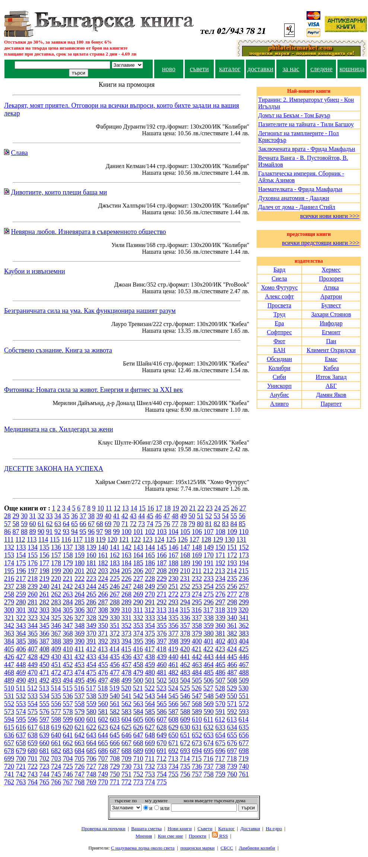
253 (197, 586)
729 (115, 766)
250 (162, 586)
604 (126, 719)
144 (150, 547)
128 (206, 539)
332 (138, 618)
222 (79, 578)
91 (49, 531)
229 (162, 578)
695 (209, 751)
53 (217, 516)
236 (244, 578)
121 (124, 539)
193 (232, 563)
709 (126, 758)
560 (103, 704)
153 (9, 555)
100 (126, 531)
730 (126, 766)
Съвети (204, 828)
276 (220, 594)
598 (56, 719)
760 (232, 774)
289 (126, 602)
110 (243, 531)
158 (68, 555)
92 (57, 531)
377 (173, 633)
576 (44, 711)
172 (232, 555)
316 (196, 610)
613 (232, 719)
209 (173, 571)
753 (150, 774)
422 (208, 649)
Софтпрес (279, 332)
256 (232, 586)
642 (79, 735)
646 (126, 735)
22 (200, 508)
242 (68, 586)
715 (196, 758)
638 (33, 735)
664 (91, 743)
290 (138, 602)
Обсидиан (279, 359)
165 (150, 555)
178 (56, 563)
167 (173, 555)
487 (232, 672)
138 (79, 547)
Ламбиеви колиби (257, 848)
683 (68, 751)
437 (138, 657)
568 (197, 704)
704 (68, 758)
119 (100, 539)
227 (138, 578)
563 (138, 704)
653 (209, 735)
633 (220, 727)
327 (79, 618)
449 (33, 664)
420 (185, 649)
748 (91, 774)
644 (103, 735)
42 (124, 516)
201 (79, 571)
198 (44, 571)
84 (234, 524)
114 (43, 539)
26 (234, 508)
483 (185, 672)
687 (115, 751)
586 (162, 711)
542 (138, 696)
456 (115, 664)
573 (9, 711)
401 (209, 641)
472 (56, 672)
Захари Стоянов (331, 314)
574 (21, 711)
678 (9, 751)
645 (115, 735)
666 (115, 743)
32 (41, 516)
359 (209, 625)
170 (209, 555)
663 (79, 743)
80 (200, 524)
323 (33, 618)
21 (192, 508)
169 (197, 555)
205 (126, 571)
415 (126, 649)
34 (57, 516)
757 (197, 774)
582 (115, 711)
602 (103, 719)
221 (68, 578)
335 (173, 618)
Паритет (331, 404)
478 (126, 672)
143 (138, 547)
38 (91, 516)
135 (44, 547)
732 (150, 766)
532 (21, 696)
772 (126, 782)
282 (44, 602)
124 (159, 539)
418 (161, 649)
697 (232, 751)
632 (209, 727)
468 (9, 672)
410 (68, 649)
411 (79, 649)
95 (83, 531)
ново (168, 69)
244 (91, 586)
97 (99, 531)
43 (133, 516)
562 (126, 704)
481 (162, 672)
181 (91, 563)
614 (243, 719)
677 (244, 743)
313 (161, 610)
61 (41, 524)
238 (21, 586)
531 (9, 696)
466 (232, 664)
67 (91, 524)
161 (103, 555)
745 (56, 774)
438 (150, 657)
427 (21, 657)
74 (150, 524)
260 (33, 594)
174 (9, 563)
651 (185, 735)
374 (138, 633)
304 (56, 610)
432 (79, 657)
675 (220, 743)
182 (103, 563)
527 (208, 688)
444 (220, 657)
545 (173, 696)
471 (44, 672)
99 (116, 531)
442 (197, 657)
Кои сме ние (170, 836)
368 (68, 633)
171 (220, 555)
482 (173, 672)
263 (68, 594)
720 (9, 766)
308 (103, 610)
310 (126, 610)
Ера (279, 323)
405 (9, 649)
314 (173, 610)
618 (44, 727)
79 (191, 524)
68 (99, 524)
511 (21, 688)
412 (91, 649)
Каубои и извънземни (34, 271)
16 (150, 508)
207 (150, 571)
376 (162, 633)
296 (209, 602)
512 (32, 688)
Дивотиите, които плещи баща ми (59, 192)
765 (44, 782)
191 (209, 563)
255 (220, 586)
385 (21, 641)
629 (173, 727)
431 (68, 657)
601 (91, 719)
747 (79, 774)
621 (79, 727)
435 (115, 657)
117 (77, 539)
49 (183, 516)
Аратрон (331, 296)
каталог (230, 69)
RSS (220, 836)
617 (33, 727)
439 (162, 657)
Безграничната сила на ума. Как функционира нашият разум (90, 310)
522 (150, 688)
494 (68, 680)
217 (21, 578)
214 (232, 571)
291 (150, 602)
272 (173, 594)
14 (133, 508)
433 (91, 657)
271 (162, 594)
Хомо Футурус (279, 287)
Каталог (226, 828)
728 (103, 766)
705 (79, 758)
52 (208, 516)
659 (33, 743)
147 (185, 547)
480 (150, 672)
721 (21, 766)
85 (242, 524)
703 (56, 758)
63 (57, 524)
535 (56, 696)
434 (103, 657)
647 (138, 735)
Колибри (280, 368)
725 (68, 766)
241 (56, 586)
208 (162, 571)
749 (103, 774)
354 (150, 625)
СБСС (227, 848)
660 (44, 743)
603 (115, 719)
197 (33, 571)
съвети (199, 69)
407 (33, 649)
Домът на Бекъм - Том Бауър (294, 115)
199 (56, 571)
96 (91, 531)
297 (220, 602)
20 (184, 508)
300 (9, 610)
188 (173, 563)
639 (44, 735)
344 (33, 625)
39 (99, 516)
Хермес (330, 269)
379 (197, 633)
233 (209, 578)
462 (185, 664)
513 (44, 688)
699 (9, 758)
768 (79, 782)
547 (197, 696)
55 (234, 516)
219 (44, 578)
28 (7, 516)
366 (44, 633)
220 (56, 578)
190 (197, 563)
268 (126, 594)
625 (126, 727)
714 (185, 758)
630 (185, 727)
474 (79, 672)
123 (147, 539)
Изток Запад (330, 377)
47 (167, 516)
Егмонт (331, 332)
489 (9, 680)
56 (242, 516)
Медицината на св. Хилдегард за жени (58, 429)
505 (197, 680)
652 (197, 735)
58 (16, 524)
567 (185, 704)
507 (220, 680)
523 (161, 688)
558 (79, 704)
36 (74, 516)
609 (185, 719)
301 (21, 610)
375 (150, 633)
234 (220, 578)
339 (220, 618)
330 (115, 618)
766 (56, 782)
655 (232, 735)
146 (173, 547)
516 (79, 688)
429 (44, 657)
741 (9, 774)
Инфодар (331, 323)
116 (66, 539)
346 (56, 625)
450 (44, 664)
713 (173, 758)
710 (138, 758)
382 (232, 633)
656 (244, 735)
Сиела (279, 278)
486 (220, 672)
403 (232, 641)
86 (7, 531)
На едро (274, 828)
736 (197, 766)
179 (68, 563)
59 (24, 524)
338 (209, 618)
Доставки (250, 828)
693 (185, 751)
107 (209, 531)
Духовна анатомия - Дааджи (293, 198)
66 (83, 524)
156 (44, 555)
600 (79, 719)
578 (68, 711)
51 (200, 516)
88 (24, 531)
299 (244, 602)
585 (150, 711)
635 (244, 727)
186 (150, 563)
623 (103, 727)
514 (56, 688)
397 (162, 641)
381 (220, 633)
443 (209, 657)
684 (79, 751)
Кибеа (331, 368)
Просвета (279, 305)
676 (232, 743)
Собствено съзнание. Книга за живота (58, 350)
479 (138, 672)
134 (33, 547)
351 (115, 625)
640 (56, 735)
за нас (290, 69)
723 (44, 766)
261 (44, 594)
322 (21, 618)
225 (115, 578)
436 (126, 657)
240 (44, 586)
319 (232, 610)
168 (185, 555)
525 (185, 688)
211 (197, 571)
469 (21, 672)
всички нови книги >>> (329, 216)
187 (162, 563)
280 (21, 602)
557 (68, 704)
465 (220, 664)
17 (159, 508)
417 (150, 649)
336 (185, 618)
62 (49, 524)
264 (79, 594)
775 (162, 782)
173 (244, 555)
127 (194, 539)
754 (162, 774)
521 (138, 688)
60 (32, 524)
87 (16, 531)
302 (33, 610)
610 (197, 719)
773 (138, 782)
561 (115, 704)
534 (44, 696)
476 (103, 672)
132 (9, 547)
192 (220, 563)
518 (103, 688)
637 (21, 735)
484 (197, 672)
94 (74, 531)
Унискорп (279, 386)
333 (150, 618)
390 (79, 641)
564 (150, 704)
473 (68, 672)
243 (79, 586)
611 (208, 719)
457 (126, 664)
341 (244, 618)
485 (209, 672)
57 (7, 524)
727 (91, 766)
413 (103, 649)
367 (56, 633)
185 (138, 563)
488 (244, 672)
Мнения (144, 836)
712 (161, 758)
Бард (279, 269)
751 (126, 774)
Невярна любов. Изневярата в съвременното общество (88, 231)
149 (209, 547)
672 (185, 743)
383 (244, 633)
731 (138, 766)
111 (9, 539)
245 (103, 586)
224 (103, 578)
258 (9, 594)
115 (55, 539)
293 (173, 602)
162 (115, 555)
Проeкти (197, 836)
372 (115, 633)
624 (115, 727)
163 (126, 555)
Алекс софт (279, 296)
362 (244, 625)
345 (44, 625)
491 (33, 680)
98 (108, 531)
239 (33, 586)
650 (173, 735)
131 (241, 539)
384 (9, 641)
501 (150, 680)
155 (33, 555)
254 (209, 586)
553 (21, 704)
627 (150, 727)
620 (68, 727)
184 (126, 563)
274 (197, 594)
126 (183, 539)
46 (158, 516)
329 (103, 618)
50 (191, 516)
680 (33, 751)
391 (91, 641)
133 (21, 547)
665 (103, 743)
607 (162, 719)
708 (115, 758)
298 (232, 602)
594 (9, 719)
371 (103, 633)
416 (138, 649)
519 (115, 688)
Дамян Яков (331, 395)
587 (173, 711)
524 (173, 688)
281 (33, 602)
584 (138, 711)
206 (138, 571)
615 (9, 727)
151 (232, 547)
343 (21, 625)
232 (197, 578)
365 (33, 633)
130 (230, 539)
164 (138, 555)
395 (138, 641)
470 (33, 672)
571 (232, 704)
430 (56, 657)
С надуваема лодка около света (143, 848)
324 (44, 618)
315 (185, 610)
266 (103, 594)
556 (56, 704)
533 (33, 696)
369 (79, 633)
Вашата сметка (146, 828)
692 (173, 751)
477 (115, 672)
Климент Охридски (331, 350)
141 (115, 547)
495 (79, 680)
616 (21, 727)
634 (232, 727)
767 (68, 782)
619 (56, 727)
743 (33, 774)
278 (244, 594)
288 (115, 602)
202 (91, 571)
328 (91, 618)
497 (103, 680)
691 (162, 751)
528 (220, 688)
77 (175, 524)
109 (232, 531)
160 (91, 555)
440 (173, 657)
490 (21, 680)
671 (173, 743)
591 (220, 711)
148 (197, 547)
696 (220, 751)
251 (173, 586)
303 (44, 610)
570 (220, 704)
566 (173, 704)
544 (162, 696)
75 (158, 524)
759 (220, 774)
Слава (19, 152)
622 (91, 727)
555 (44, 704)
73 (141, 524)
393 (115, 641)
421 (196, 649)
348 (79, 625)
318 (220, 610)
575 (33, 711)
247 (126, 586)
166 (162, 555)
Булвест (331, 305)
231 (185, 578)
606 (150, 719)
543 (150, 696)
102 (150, 531)
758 (209, 774)
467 (244, 664)
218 (33, 578)
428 (33, 657)
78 (183, 524)
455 (103, 664)
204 (115, 571)
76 (167, 524)
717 (220, 758)
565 (162, 704)
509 (244, 680)
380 (209, 633)
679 (21, 751)
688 (126, 751)
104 (173, 531)
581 (103, 711)
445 (232, 657)
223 (91, 578)
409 (56, 649)
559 (91, 704)
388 (56, 641)
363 (9, 633)
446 (244, 657)
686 (103, 751)
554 (33, 704)
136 (56, 547)
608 (173, 719)
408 (44, 649)
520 (126, 688)
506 (209, 680)
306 (79, 610)
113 (32, 539)
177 (44, 563)
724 (56, 766)
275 (209, 594)
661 (56, 743)
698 (244, 751)
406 (21, 649)
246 (115, 586)
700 (21, 758)
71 (124, 524)
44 (141, 516)
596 (33, 719)
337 (197, 618)
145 (162, 547)
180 (79, 563)
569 (209, 704)
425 (243, 649)
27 (242, 508)
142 (126, 547)
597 (44, 719)
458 (138, 664)
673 (197, 743)
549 (220, 696)
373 (126, 633)
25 (226, 508)
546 (185, 696)
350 (103, 625)
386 (33, 641)
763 (21, 782)
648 (150, 735)
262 (56, 594)
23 (209, 508)
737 (209, 766)
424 (232, 649)
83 (225, 524)
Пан (331, 341)
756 (185, 774)
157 (56, 555)
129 (218, 539)
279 (9, 602)
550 (232, 696)
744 (44, 774)
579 (79, 711)
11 (108, 508)
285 (79, 602)
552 (9, 704)
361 (232, 625)
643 (91, 735)
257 (244, 586)
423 (220, 649)
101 (138, 531)
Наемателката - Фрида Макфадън (300, 189)
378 (185, 633)
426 (9, 657)
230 (173, 578)
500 (138, 680)
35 (66, 516)
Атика (331, 287)
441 (185, 657)
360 (220, 625)
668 (138, 743)
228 (150, 578)
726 (79, 766)
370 (91, 633)
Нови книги (180, 828)
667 (126, 743)
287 (103, 602)
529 (232, 688)
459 (150, 664)
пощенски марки (197, 848)
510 (9, 688)
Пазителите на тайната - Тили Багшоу (306, 124)
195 (9, 571)
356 (173, 625)
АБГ (331, 386)
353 (138, 625)
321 (9, 618)
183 (115, 563)
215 (243, 571)
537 (79, 696)
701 (33, 758)
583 (126, 711)
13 (125, 508)
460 (162, 664)
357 (185, 625)
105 (185, 531)
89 (32, 531)
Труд (279, 314)
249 (150, 586)
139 (91, 547)
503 (173, 680)
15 (142, 508)
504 (185, 680)
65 (74, 524)
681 (44, 751)
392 (103, 641)
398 (173, 641)
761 (244, 774)
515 (68, 688)
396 (150, 641)
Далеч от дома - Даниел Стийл (296, 207)
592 (232, 711)
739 (232, 766)
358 (197, 625)
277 (232, 594)
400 (197, 641)
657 (9, 743)
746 (68, 774)
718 (232, 758)
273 (185, 594)
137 (68, 547)
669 (150, 743)
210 (185, 571)
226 (126, 578)
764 (33, 782)
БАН (279, 350)
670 (162, 743)
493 (56, 680)
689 (138, 751)
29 (16, 516)
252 (185, 586)
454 (91, 664)
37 (83, 516)
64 (66, 524)
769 (91, 782)
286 (91, 602)
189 (185, 563)
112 (20, 539)
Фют (279, 341)
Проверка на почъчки (104, 828)
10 (100, 508)
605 (138, 719)
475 (91, 672)
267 (115, 594)
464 (209, 664)
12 (117, 508)
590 (209, 711)
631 (197, 727)
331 (126, 618)
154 (21, 555)
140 (103, 547)
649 (162, 735)
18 (167, 508)
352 (126, 625)
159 (79, 555)
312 (150, 610)
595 (21, 719)
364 (21, 633)
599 (68, 719)
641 (68, 735)
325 (56, 618)
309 (115, 610)
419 (173, 649)
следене (321, 69)
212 (208, 571)
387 (44, 641)
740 (244, 766)
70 (116, 524)
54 (225, 516)
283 (56, 602)
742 (21, 774)
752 (138, 774)
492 (44, 680)
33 (49, 516)
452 (68, 664)
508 (232, 680)
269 (138, 594)
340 (232, 618)
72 (133, 524)
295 (197, 602)
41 (116, 516)
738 (220, 766)
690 (150, 751)
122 (136, 539)
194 (244, 563)
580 (91, 711)
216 (9, 578)
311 (138, 610)
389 (68, 641)
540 (115, 696)
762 (9, 782)
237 (9, 586)
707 (103, 758)
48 (175, 516)
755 (173, 774)
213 (220, 571)
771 (115, 782)
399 (185, 641)
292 (162, 602)
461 (173, 664)
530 (243, 688)
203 (103, 571)
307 (91, 610)
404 (244, 641)
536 (68, 696)
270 (150, 594)
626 (138, 727)
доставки (260, 69)
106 (197, 531)
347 (68, 625)
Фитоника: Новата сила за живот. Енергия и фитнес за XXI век (93, 389)
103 (162, 531)
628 (162, 727)
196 (21, 571)
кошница (352, 69)
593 (244, 711)
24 (217, 508)
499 (126, 680)
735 (185, 766)
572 (244, 704)
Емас (331, 359)
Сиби (279, 377)
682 (56, 751)
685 (91, 751)
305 (68, 610)
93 (66, 531)
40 (108, 516)
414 (115, 649)
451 (56, 664)
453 (79, 664)
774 (150, 782)
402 (220, 641)
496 (91, 680)
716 (208, 758)
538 (91, 696)
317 (208, 610)
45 (150, 516)
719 (243, 758)
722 (33, 766)
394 (126, 641)
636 (9, 735)
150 (220, 547)
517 (91, 688)
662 (68, 743)
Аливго (279, 404)
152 (244, 547)
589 (197, 711)
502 (162, 680)
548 (209, 696)
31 (32, 516)
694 (197, 751)
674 (209, 743)
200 (68, 571)
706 (91, 758)
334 (162, 618)
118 (89, 539)
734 (173, 766)
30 (24, 516)
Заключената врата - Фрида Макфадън (306, 149)
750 (115, 774)
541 (126, 696)
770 (103, 782)
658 (21, 743)
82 (217, 524)
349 (91, 625)
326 (68, 618)
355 (162, 625)
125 (171, 539)
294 (185, 602)
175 (21, 563)
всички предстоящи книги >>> (320, 243)
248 (138, 586)
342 (9, 625)
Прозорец (331, 278)
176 (33, 563)
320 (243, 610)
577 (56, 711)
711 (150, 758)
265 (91, 594)
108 (220, 531)
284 (68, 602)
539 (103, 696)
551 (244, 696)
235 (232, 578)
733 (162, 766)
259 (21, 594)
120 (112, 539)
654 (220, 735)
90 (41, 531)
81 (208, 524)
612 (220, 719)
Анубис (279, 395)
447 (9, 664)
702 (44, 758)
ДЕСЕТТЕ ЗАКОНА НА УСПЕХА (53, 468)
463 (197, 664)
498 (115, 680)
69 (108, 524)
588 (185, 711)
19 (175, 508)
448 (21, 664)
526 (196, 688)
